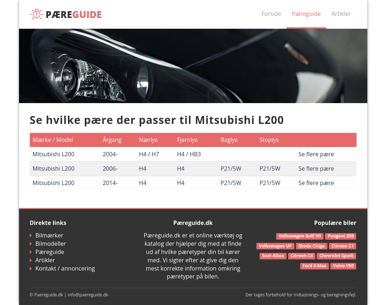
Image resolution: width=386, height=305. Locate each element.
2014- (110, 183)
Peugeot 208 (341, 236)
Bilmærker (47, 235)
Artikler (341, 14)
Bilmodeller (48, 244)
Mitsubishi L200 (54, 154)
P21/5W (230, 168)
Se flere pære (316, 154)
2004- (110, 154)
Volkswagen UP (275, 246)
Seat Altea (273, 256)
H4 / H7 (149, 154)
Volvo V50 (343, 266)
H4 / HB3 (189, 154)
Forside (271, 14)
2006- (110, 168)
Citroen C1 (342, 246)
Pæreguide (306, 14)
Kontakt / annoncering (62, 268)
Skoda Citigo (311, 246)
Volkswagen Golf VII (300, 236)
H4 (143, 168)
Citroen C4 (301, 256)
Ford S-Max (314, 266)
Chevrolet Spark (337, 256)
